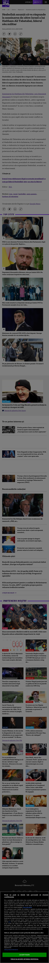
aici (9, 921)
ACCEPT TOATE (24, 955)
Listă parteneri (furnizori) (11, 949)
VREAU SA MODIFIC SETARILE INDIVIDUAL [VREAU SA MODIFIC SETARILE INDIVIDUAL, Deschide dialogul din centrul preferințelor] (24, 959)
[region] (24, 927)
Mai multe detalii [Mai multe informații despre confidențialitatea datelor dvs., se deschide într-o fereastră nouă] (27, 907)
